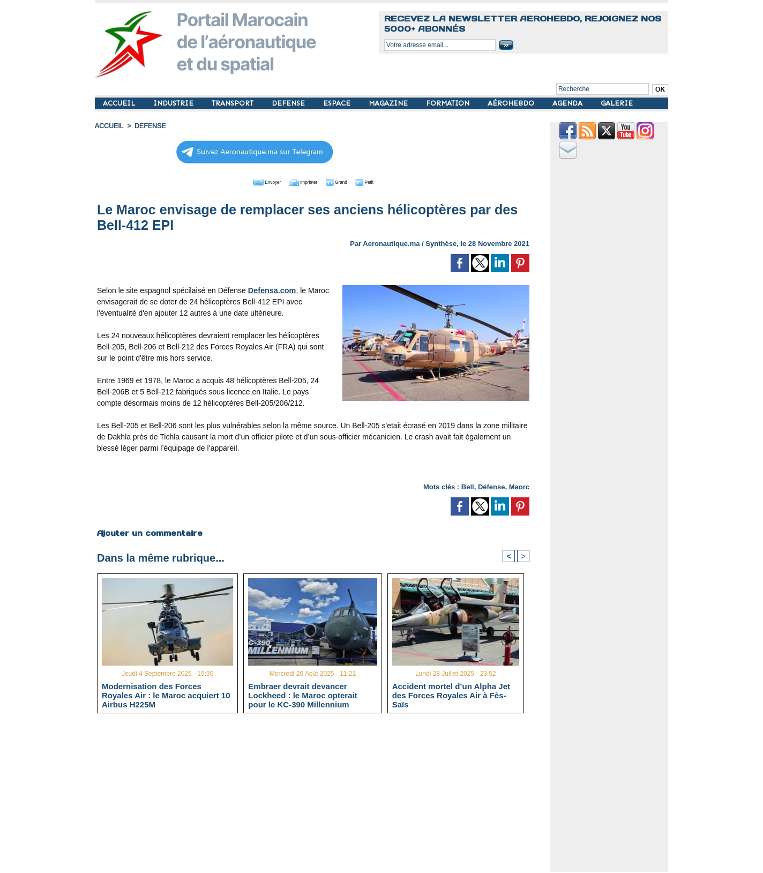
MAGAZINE (389, 103)
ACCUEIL (120, 103)
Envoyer (252, 181)
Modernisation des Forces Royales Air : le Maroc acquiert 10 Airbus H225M (166, 695)
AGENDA (568, 103)
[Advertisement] (321, 797)
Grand (345, 181)
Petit (381, 181)
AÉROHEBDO (512, 103)
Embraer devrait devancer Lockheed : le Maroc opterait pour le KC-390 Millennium (302, 695)
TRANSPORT (234, 103)
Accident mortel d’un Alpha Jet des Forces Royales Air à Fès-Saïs (451, 695)
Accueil (109, 126)
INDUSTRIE (174, 103)
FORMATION (449, 103)
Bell (467, 486)
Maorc (519, 486)
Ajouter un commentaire (149, 532)
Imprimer (300, 181)
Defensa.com (271, 289)
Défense (491, 486)
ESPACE (338, 103)
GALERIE (617, 103)
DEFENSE (289, 103)
